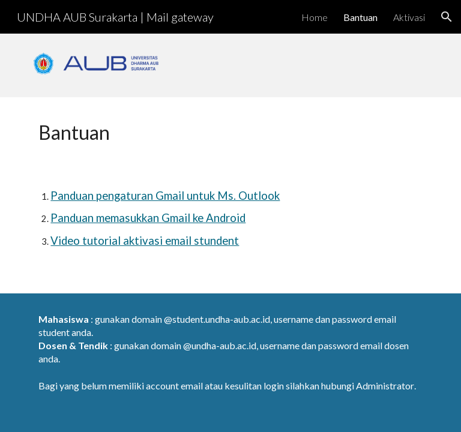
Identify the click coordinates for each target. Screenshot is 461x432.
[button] (446, 16)
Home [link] (314, 17)
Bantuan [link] (360, 17)
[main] (96, 132)
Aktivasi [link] (409, 17)
